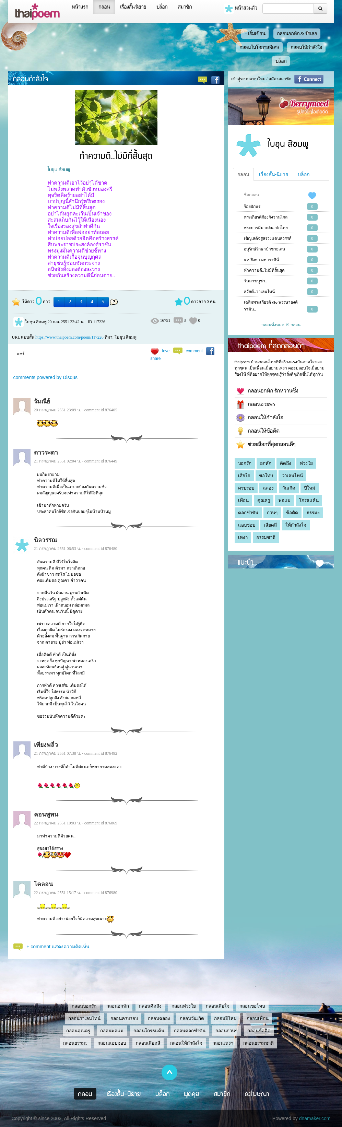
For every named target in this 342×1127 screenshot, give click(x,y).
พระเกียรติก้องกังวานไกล (265, 217)
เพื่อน (243, 500)
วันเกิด (288, 488)
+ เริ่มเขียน (255, 33)
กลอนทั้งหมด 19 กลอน (280, 324)
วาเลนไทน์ (292, 475)
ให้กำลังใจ (295, 525)
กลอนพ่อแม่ (111, 1030)
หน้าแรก (80, 7)
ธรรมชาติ (265, 537)
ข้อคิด (292, 512)
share (156, 358)
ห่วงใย (306, 463)
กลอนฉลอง (159, 1018)
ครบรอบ (246, 488)
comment (194, 351)
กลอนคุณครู (78, 1030)
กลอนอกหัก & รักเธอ (297, 33)
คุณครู (263, 500)
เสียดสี (270, 525)
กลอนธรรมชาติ (258, 1043)
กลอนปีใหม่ (225, 1018)
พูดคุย (191, 1094)
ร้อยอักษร (252, 206)
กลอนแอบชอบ (111, 1043)
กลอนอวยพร (255, 404)
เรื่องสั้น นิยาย (133, 7)
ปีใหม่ (309, 488)
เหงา (243, 537)
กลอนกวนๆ (226, 1030)
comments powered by (45, 377)
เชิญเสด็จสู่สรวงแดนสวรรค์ (268, 238)
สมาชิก (185, 7)
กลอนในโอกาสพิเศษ (259, 47)
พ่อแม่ (285, 500)
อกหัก (265, 463)
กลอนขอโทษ (252, 1006)
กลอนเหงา (222, 1043)
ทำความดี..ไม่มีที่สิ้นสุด (264, 270)
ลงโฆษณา (257, 1094)
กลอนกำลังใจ (30, 78)
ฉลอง (268, 488)
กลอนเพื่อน (258, 1018)
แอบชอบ (246, 525)
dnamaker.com (315, 1118)
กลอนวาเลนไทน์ (84, 1018)
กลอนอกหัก (117, 1006)
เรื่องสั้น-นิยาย (273, 174)
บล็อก (161, 7)
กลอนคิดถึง (150, 1006)
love (166, 351)
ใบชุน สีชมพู (59, 169)
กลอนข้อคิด (259, 1030)
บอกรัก (244, 463)
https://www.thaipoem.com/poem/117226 (69, 337)
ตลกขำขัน (248, 512)
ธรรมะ (313, 512)
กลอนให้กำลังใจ (306, 47)
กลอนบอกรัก (84, 1006)
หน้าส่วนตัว (240, 8)
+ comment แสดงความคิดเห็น (58, 946)
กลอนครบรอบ (124, 1018)
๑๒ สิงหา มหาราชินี (261, 259)
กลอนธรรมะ (75, 1043)
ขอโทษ (266, 475)
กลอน (104, 7)
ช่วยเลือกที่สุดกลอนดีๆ (265, 445)
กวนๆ (272, 512)
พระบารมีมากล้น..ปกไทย (266, 227)
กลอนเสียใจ (217, 1006)
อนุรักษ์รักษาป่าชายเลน (264, 249)
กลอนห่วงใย (184, 1006)
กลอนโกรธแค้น (148, 1030)
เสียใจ (244, 475)
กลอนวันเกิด (192, 1018)
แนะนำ (245, 561)
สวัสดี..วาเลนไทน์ (259, 291)
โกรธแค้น (309, 500)
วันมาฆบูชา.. (255, 281)
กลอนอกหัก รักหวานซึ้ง (267, 391)
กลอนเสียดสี (148, 1043)
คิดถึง (285, 463)
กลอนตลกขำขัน (189, 1030)
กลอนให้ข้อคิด (257, 431)
